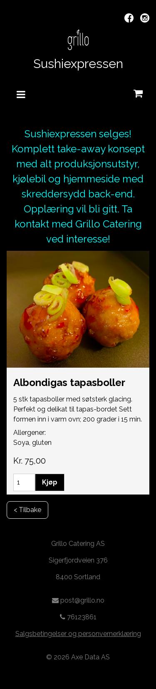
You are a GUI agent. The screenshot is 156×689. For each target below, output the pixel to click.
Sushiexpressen (78, 63)
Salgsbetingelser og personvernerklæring (78, 634)
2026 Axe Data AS (82, 657)
